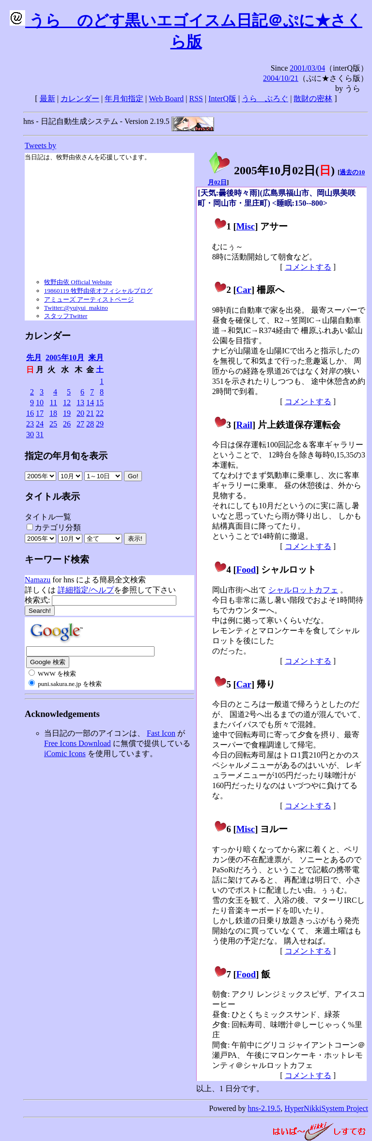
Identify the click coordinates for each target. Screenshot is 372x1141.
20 (80, 413)
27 (80, 424)
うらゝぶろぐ (265, 98)
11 (53, 402)
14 (90, 402)
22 (100, 413)
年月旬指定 (124, 98)
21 (90, 413)
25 (53, 424)
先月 (34, 357)
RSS (196, 98)
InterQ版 (222, 98)
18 (53, 413)
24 (40, 424)
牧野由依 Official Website (78, 282)
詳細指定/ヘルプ (86, 590)
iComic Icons (65, 753)
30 (30, 434)
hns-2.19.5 (264, 1108)
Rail (244, 425)
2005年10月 (65, 357)
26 (67, 424)
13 (80, 402)
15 (100, 402)
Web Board (166, 98)
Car (243, 290)
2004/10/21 (280, 78)
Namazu (37, 580)
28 (90, 424)
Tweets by (40, 145)
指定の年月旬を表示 (66, 456)
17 (40, 413)
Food (246, 569)
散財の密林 (313, 98)
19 (67, 413)
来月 (96, 357)
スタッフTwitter (65, 315)
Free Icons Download (77, 743)
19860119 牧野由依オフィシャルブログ (98, 290)
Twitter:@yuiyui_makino (76, 307)
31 (40, 434)
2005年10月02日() (271, 170)
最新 (47, 98)
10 (40, 402)
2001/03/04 (307, 68)
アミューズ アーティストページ (89, 299)
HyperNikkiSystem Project (326, 1108)
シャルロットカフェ (303, 590)
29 (100, 424)
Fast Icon (161, 733)
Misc (245, 226)
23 (30, 424)
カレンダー (80, 98)
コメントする (308, 267)
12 (67, 402)
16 (30, 413)
